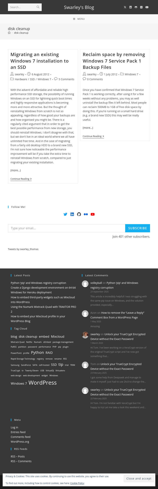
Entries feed (18, 432)
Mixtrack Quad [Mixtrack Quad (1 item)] (18, 342)
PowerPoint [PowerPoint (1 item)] (16, 353)
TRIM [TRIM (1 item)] (72, 365)
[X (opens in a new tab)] (125, 7)
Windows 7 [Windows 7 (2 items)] (19, 383)
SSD (32, 79)
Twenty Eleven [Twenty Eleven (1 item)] (32, 370)
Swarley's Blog (79, 7)
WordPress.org (20, 441)
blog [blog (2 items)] (14, 336)
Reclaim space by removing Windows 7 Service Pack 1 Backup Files (114, 60)
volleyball (96, 283)
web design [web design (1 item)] (16, 375)
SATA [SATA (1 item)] (35, 365)
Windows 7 (44, 79)
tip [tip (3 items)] (61, 364)
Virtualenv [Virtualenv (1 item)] (60, 370)
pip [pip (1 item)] (59, 346)
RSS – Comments (21, 461)
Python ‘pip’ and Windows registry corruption (38, 283)
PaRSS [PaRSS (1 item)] (14, 346)
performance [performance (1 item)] (45, 346)
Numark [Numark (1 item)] (37, 342)
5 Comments (66, 79)
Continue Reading (21, 179)
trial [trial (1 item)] (67, 365)
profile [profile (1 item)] (26, 353)
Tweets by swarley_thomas (23, 249)
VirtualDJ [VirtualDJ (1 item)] (50, 370)
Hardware (21, 79)
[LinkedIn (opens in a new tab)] (130, 7)
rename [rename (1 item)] (58, 358)
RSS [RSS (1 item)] (65, 358)
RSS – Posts (18, 456)
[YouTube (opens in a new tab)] (147, 7)
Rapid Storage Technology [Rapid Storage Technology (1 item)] (23, 358)
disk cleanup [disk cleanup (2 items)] (28, 336)
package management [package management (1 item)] (63, 342)
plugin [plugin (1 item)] (66, 346)
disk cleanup (21, 32)
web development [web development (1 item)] (31, 375)
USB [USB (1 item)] (42, 370)
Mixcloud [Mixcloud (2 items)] (57, 336)
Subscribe (137, 228)
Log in (14, 427)
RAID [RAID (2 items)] (49, 352)
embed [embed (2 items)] (44, 336)
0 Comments (95, 79)
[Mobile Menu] (79, 19)
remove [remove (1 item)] (49, 358)
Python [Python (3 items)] (37, 352)
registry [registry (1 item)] (40, 358)
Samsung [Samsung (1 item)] (15, 365)
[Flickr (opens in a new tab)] (141, 7)
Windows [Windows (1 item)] (53, 375)
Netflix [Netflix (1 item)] (29, 342)
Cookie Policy (77, 483)
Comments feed (21, 437)
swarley (19, 74)
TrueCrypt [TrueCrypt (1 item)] (15, 370)
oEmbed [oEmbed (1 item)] (47, 342)
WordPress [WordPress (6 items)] (43, 382)
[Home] (9, 32)
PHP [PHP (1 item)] (54, 346)
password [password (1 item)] (32, 346)
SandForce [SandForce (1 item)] (26, 365)
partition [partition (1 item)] (22, 346)
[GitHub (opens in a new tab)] (136, 7)
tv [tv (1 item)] (22, 370)
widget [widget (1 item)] (44, 375)
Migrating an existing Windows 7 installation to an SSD (39, 60)
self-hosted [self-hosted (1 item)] (44, 365)
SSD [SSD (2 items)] (54, 364)
